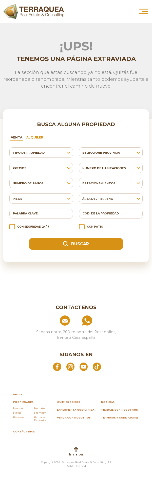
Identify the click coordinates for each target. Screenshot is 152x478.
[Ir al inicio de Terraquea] (33, 11)
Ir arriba (76, 451)
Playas (17, 412)
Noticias (108, 402)
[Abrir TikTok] (97, 366)
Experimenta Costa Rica (75, 409)
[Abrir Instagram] (70, 366)
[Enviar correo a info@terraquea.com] (53, 320)
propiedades (23, 402)
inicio (17, 394)
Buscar (76, 243)
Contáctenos (24, 431)
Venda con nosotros (74, 417)
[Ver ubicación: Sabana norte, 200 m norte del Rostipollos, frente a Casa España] (76, 333)
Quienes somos (68, 402)
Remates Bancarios (40, 419)
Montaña (39, 408)
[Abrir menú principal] (143, 11)
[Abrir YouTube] (84, 366)
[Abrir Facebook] (57, 366)
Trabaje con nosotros (119, 409)
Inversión (18, 408)
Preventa (19, 417)
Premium (40, 412)
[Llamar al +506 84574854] (98, 320)
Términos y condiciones (120, 417)
